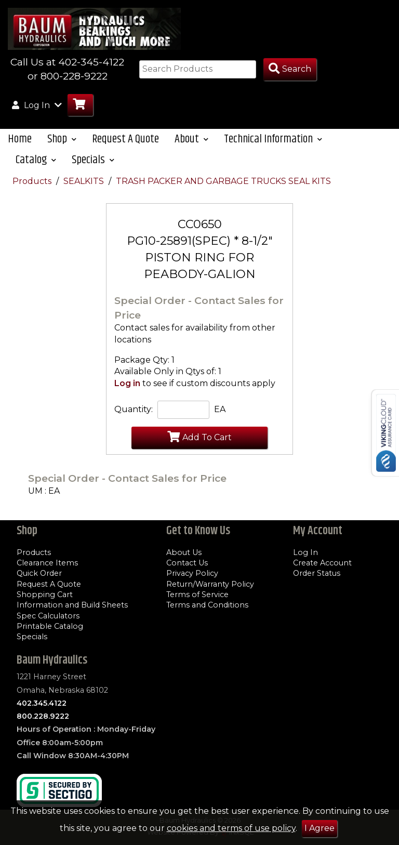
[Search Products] (289, 78)
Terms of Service (197, 594)
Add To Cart (199, 445)
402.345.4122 (41, 703)
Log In (305, 552)
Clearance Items (47, 562)
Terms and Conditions (207, 605)
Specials (32, 637)
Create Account (322, 562)
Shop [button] (61, 148)
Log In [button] (36, 113)
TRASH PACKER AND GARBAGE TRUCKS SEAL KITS (223, 190)
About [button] (191, 148)
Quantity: (133, 417)
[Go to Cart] (80, 113)
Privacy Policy (192, 573)
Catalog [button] (36, 169)
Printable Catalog (50, 626)
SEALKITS (84, 190)
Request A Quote (125, 148)
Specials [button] (93, 169)
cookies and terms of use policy (231, 828)
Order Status (316, 573)
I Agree (319, 828)
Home (20, 148)
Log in (127, 392)
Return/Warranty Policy (210, 584)
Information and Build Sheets (72, 605)
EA (219, 417)
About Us (184, 552)
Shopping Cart (45, 594)
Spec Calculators (48, 615)
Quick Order (39, 573)
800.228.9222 (43, 716)
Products (33, 190)
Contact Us (187, 562)
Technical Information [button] (273, 148)
